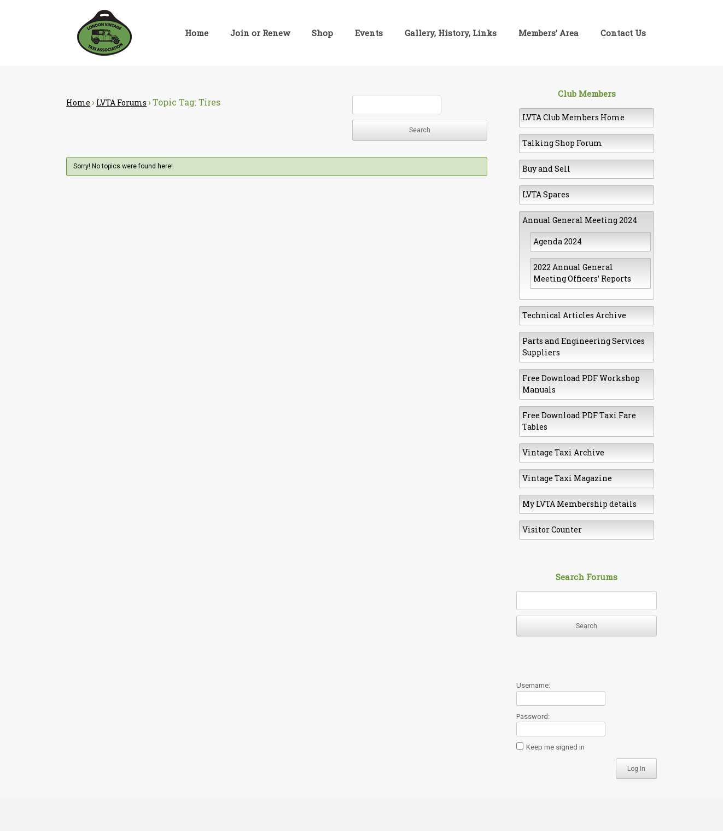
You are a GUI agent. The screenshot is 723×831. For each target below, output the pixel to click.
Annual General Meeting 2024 (579, 220)
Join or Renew (260, 32)
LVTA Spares (545, 194)
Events (369, 32)
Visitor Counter (552, 529)
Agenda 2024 (557, 241)
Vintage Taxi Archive (563, 452)
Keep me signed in (555, 747)
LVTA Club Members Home (573, 117)
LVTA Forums (121, 102)
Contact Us (623, 32)
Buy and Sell (546, 168)
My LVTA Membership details (579, 504)
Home (196, 32)
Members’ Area (548, 32)
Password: (533, 716)
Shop (322, 32)
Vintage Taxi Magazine (567, 478)
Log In (636, 769)
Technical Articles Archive (574, 315)
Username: (533, 685)
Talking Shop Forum (562, 143)
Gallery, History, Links (451, 32)
